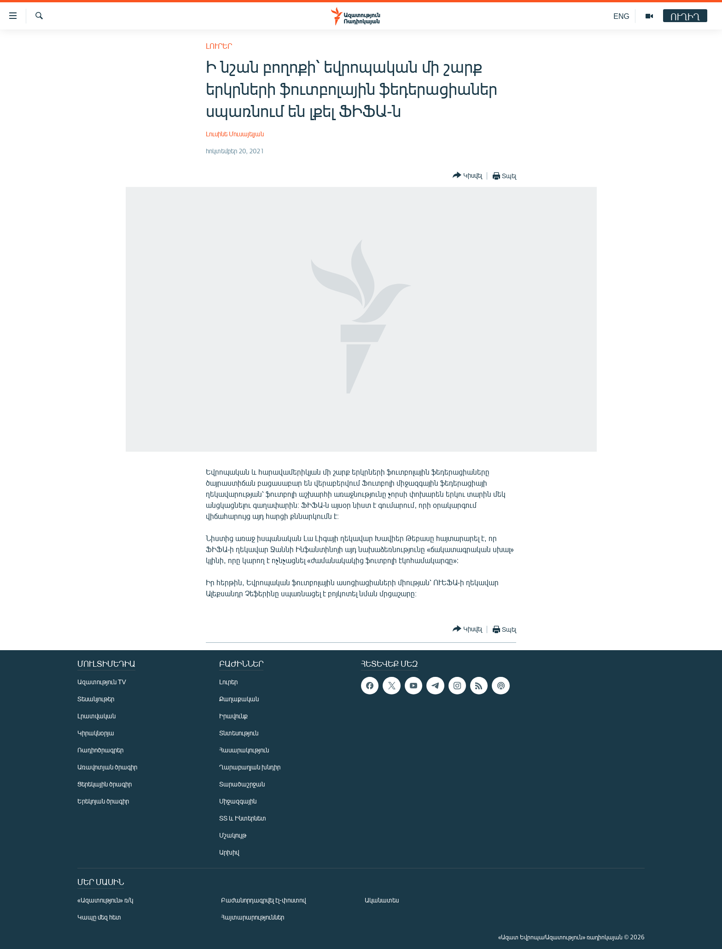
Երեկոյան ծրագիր (103, 801)
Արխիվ (229, 852)
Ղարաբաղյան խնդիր (249, 767)
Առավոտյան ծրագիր (107, 767)
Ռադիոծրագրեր (100, 750)
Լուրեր (219, 45)
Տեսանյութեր (95, 699)
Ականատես (382, 900)
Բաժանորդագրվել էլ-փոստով (263, 900)
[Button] (467, 175)
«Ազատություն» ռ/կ (105, 900)
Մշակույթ (232, 835)
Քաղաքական (239, 699)
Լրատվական (96, 716)
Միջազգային (237, 801)
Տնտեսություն (238, 733)
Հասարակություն (244, 750)
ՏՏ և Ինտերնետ (242, 818)
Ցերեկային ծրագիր (104, 784)
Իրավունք (233, 716)
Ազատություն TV (101, 682)
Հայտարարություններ (252, 917)
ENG (621, 16)
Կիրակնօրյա (95, 733)
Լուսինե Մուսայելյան (235, 134)
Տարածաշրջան (242, 784)
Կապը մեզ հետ (99, 917)
